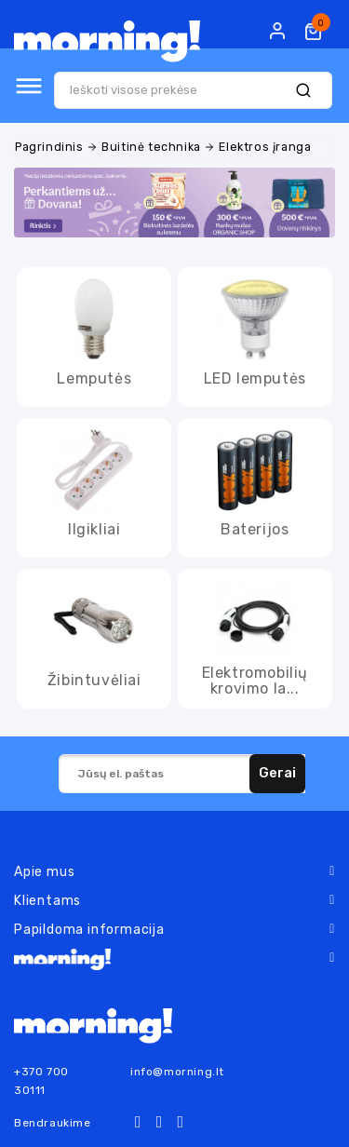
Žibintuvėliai (94, 680)
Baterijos (255, 529)
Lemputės (94, 378)
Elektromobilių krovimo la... (255, 680)
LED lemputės (255, 378)
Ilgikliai (94, 529)
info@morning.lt (177, 1071)
